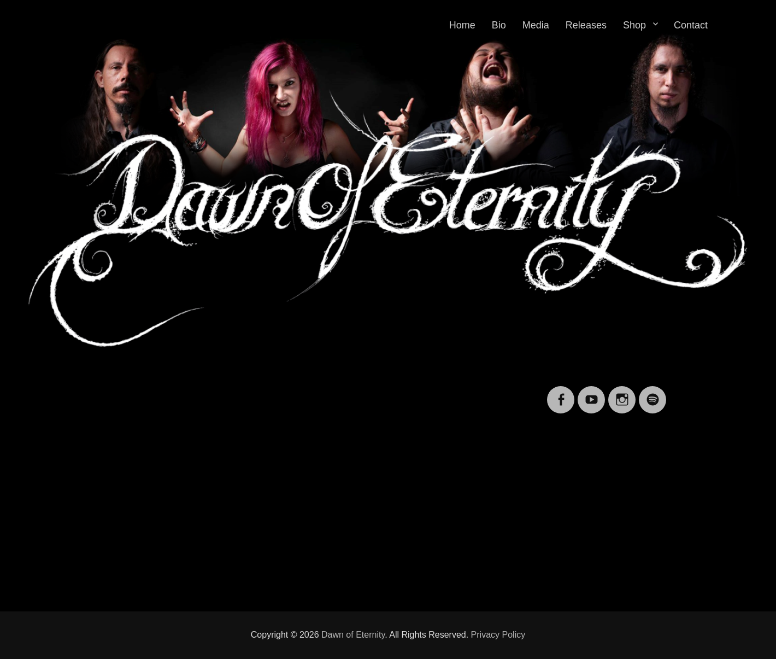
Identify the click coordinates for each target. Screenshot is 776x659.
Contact (691, 25)
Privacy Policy (498, 634)
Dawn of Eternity (353, 634)
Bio (499, 25)
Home (462, 25)
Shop (634, 25)
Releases (586, 25)
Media (535, 25)
